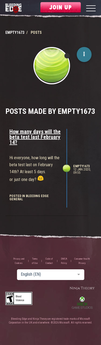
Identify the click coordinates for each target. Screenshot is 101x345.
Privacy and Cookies (19, 260)
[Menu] (91, 9)
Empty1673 (81, 166)
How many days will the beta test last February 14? (35, 137)
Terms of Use (35, 260)
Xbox (82, 302)
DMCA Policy (64, 260)
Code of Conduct (49, 260)
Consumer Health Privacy (82, 260)
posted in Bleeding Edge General (29, 197)
